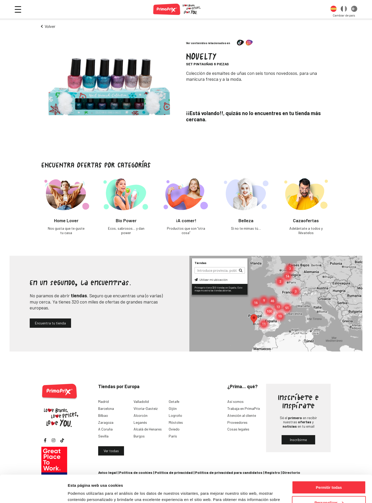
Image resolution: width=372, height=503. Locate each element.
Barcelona (106, 408)
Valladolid (141, 401)
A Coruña (105, 429)
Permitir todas (329, 460)
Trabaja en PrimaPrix (243, 408)
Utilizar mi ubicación (211, 279)
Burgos (139, 436)
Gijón (173, 408)
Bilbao (103, 415)
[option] (333, 9)
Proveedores (237, 422)
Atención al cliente (241, 415)
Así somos (235, 401)
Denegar (329, 490)
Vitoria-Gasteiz (146, 408)
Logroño (175, 415)
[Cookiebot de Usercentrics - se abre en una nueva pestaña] (33, 493)
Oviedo (174, 429)
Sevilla (103, 436)
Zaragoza (105, 422)
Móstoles (176, 422)
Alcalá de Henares (148, 429)
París (173, 436)
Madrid (103, 401)
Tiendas (200, 263)
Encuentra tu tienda (50, 323)
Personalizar (329, 475)
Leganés (140, 422)
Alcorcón (141, 415)
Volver (50, 26)
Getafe (174, 401)
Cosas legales (238, 429)
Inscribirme (298, 439)
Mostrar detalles (83, 492)
